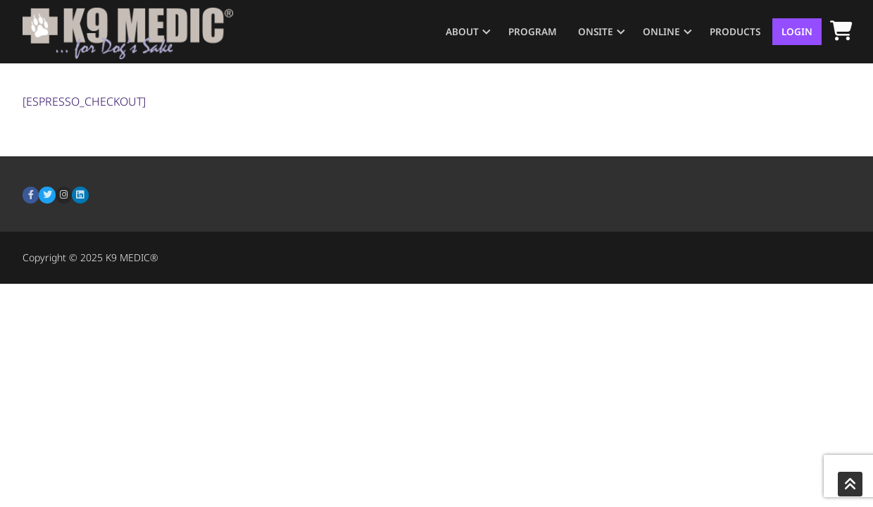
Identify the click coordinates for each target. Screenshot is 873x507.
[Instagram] (64, 195)
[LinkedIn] (80, 195)
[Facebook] (31, 195)
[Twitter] (47, 195)
